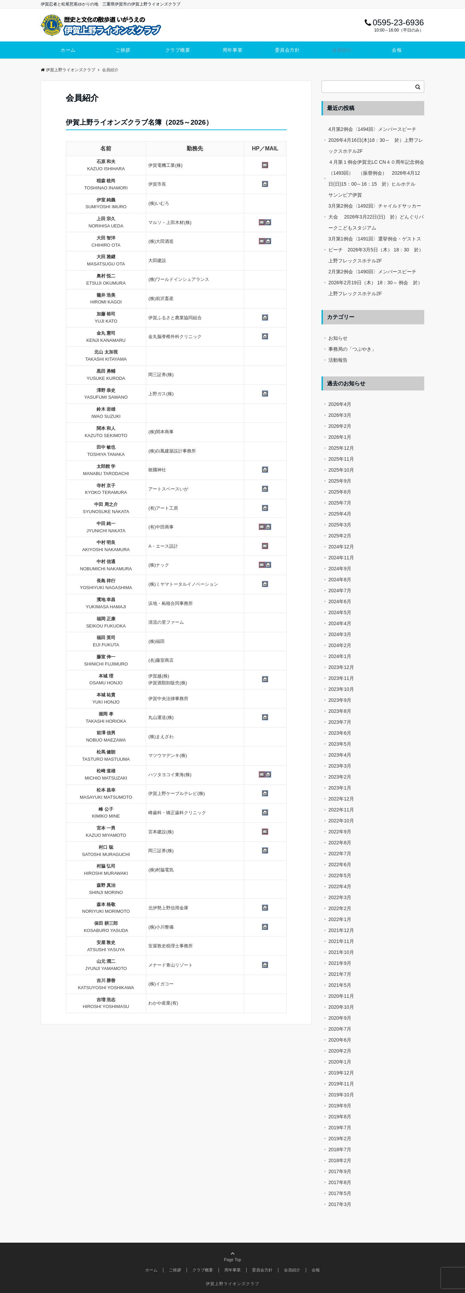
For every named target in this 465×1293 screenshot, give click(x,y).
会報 (397, 50)
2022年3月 (339, 897)
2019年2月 (339, 1138)
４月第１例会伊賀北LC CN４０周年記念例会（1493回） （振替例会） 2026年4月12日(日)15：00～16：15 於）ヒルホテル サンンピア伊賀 (376, 178)
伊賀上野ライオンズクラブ (68, 69)
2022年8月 (339, 842)
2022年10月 (341, 820)
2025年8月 (339, 492)
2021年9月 (339, 963)
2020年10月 (341, 1007)
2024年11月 (341, 557)
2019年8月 (339, 1116)
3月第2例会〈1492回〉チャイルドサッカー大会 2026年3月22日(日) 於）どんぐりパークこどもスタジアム (376, 217)
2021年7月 (339, 974)
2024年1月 (339, 656)
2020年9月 (339, 1018)
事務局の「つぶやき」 (352, 349)
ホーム (68, 50)
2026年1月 (339, 437)
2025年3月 (339, 524)
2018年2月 (339, 1160)
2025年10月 (341, 470)
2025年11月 (341, 459)
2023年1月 (339, 788)
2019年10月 (341, 1094)
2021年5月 (339, 985)
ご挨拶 (122, 50)
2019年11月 (341, 1083)
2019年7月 (339, 1127)
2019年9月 (339, 1105)
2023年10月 (341, 689)
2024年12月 (341, 546)
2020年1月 (339, 1062)
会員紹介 (342, 50)
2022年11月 (341, 809)
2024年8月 (339, 579)
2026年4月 (339, 404)
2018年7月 (339, 1149)
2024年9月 (339, 568)
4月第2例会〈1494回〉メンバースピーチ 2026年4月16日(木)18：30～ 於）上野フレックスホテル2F (375, 140)
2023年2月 (339, 777)
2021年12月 (341, 930)
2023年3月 (339, 766)
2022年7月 (339, 853)
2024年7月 (339, 590)
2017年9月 (339, 1171)
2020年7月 (339, 1029)
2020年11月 (341, 996)
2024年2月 (339, 645)
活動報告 (338, 360)
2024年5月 (339, 612)
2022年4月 (339, 886)
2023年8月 (339, 711)
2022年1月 (339, 919)
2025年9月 (339, 481)
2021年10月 (341, 952)
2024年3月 (339, 634)
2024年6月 (339, 601)
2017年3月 (339, 1204)
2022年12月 (341, 798)
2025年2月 (339, 535)
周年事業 (232, 50)
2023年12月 (341, 667)
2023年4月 (339, 755)
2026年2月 (339, 426)
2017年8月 (339, 1182)
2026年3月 (339, 415)
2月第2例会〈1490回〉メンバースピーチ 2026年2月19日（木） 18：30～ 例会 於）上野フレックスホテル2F (375, 282)
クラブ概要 (177, 50)
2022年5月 (339, 875)
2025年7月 (339, 503)
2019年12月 (341, 1073)
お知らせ (338, 338)
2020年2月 (339, 1051)
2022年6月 (339, 864)
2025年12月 (341, 448)
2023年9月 (339, 700)
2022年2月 (339, 908)
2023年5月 (339, 744)
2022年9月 (339, 831)
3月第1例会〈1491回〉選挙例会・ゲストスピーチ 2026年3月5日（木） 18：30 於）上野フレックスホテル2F (376, 249)
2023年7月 (339, 722)
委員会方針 (287, 50)
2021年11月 (341, 941)
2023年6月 (339, 733)
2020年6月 (339, 1040)
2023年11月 (341, 678)
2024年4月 (339, 623)
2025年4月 (339, 514)
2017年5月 (339, 1193)
